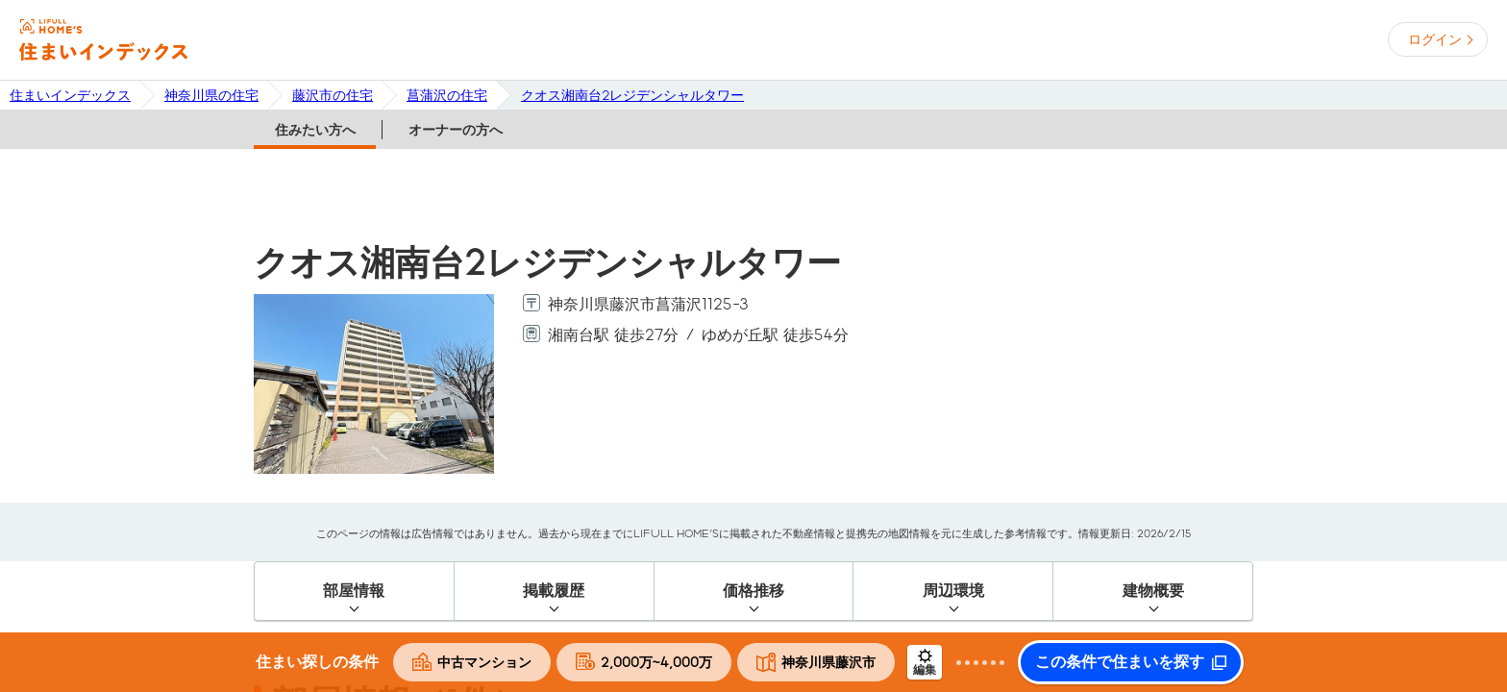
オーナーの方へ (455, 129)
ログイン (1435, 39)
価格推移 (753, 590)
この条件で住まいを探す (1119, 662)
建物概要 (1153, 590)
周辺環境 (953, 590)
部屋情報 (353, 590)
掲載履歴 (553, 590)
